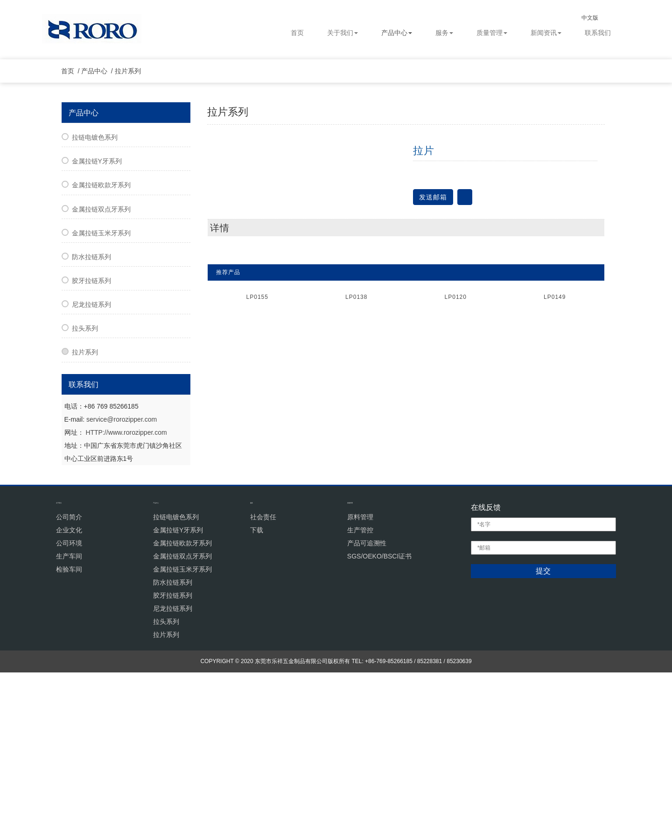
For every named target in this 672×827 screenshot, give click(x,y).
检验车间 (69, 723)
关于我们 (342, 32)
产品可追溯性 (366, 697)
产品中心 (396, 32)
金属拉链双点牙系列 (101, 363)
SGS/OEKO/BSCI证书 (379, 710)
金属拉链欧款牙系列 (101, 339)
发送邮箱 (433, 351)
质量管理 (491, 32)
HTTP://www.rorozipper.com (126, 586)
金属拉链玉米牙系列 (101, 387)
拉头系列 (85, 483)
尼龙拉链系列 (91, 459)
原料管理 (360, 671)
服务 (444, 32)
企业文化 (69, 684)
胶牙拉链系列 (91, 435)
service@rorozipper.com (121, 573)
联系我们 (598, 32)
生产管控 (360, 684)
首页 (297, 32)
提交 (543, 725)
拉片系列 (132, 225)
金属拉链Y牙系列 (97, 315)
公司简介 (69, 671)
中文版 (598, 17)
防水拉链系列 (91, 411)
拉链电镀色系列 (95, 292)
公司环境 (69, 697)
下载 (256, 684)
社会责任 (263, 671)
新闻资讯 (546, 32)
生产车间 (69, 710)
